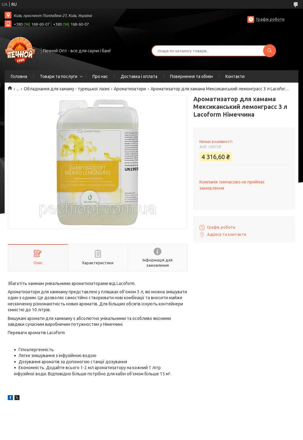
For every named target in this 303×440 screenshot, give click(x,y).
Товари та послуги (58, 76)
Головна (19, 76)
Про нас (100, 76)
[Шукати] (269, 50)
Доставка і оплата (139, 76)
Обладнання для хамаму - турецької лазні (66, 88)
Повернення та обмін (191, 76)
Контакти (235, 76)
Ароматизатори (130, 88)
